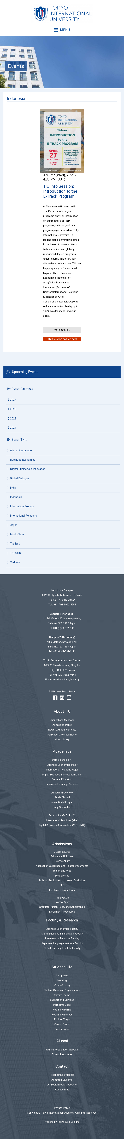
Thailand (15, 543)
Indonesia (16, 497)
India (13, 487)
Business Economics (22, 459)
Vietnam (15, 562)
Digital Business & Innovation (27, 469)
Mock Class (17, 534)
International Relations (23, 515)
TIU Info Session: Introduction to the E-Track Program (60, 191)
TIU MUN (15, 553)
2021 (13, 427)
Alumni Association (21, 450)
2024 (13, 399)
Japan (13, 525)
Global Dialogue (19, 478)
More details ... (62, 329)
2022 (13, 418)
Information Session (22, 506)
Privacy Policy (62, 1107)
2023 (13, 409)
